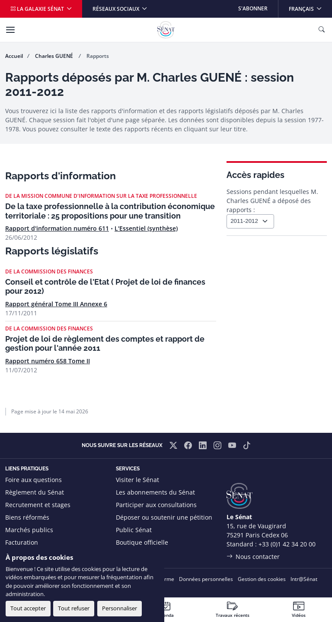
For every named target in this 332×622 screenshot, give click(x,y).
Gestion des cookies (262, 579)
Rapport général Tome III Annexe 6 (56, 304)
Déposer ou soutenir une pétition (164, 517)
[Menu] (10, 29)
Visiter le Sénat (137, 480)
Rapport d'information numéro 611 (57, 228)
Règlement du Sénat (34, 492)
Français (310, 6)
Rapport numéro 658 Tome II (47, 361)
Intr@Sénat (303, 579)
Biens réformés (27, 517)
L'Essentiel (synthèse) (146, 228)
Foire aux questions (33, 480)
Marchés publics (29, 530)
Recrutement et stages (37, 505)
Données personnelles (206, 579)
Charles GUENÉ (54, 56)
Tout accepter (28, 608)
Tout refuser (73, 608)
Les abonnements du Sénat (155, 492)
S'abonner (253, 8)
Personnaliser (119, 608)
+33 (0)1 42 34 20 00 (287, 544)
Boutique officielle (142, 542)
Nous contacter (258, 556)
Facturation (21, 542)
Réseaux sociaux (116, 9)
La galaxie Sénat (37, 9)
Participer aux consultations (156, 505)
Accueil (14, 56)
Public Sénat (134, 530)
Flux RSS (128, 555)
